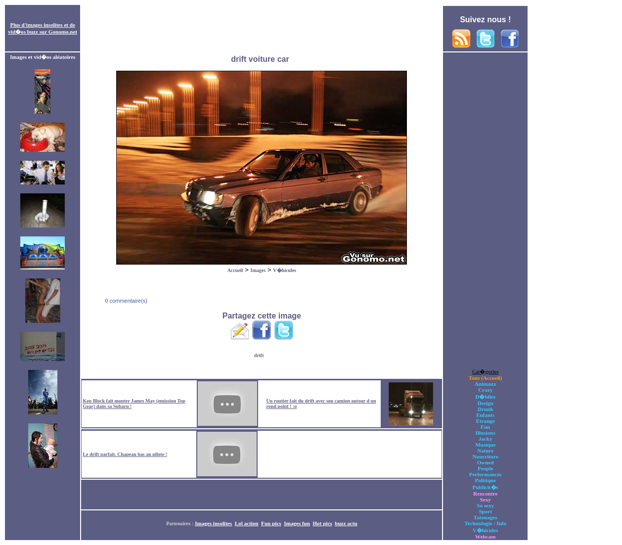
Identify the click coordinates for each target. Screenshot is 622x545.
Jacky (485, 439)
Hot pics (322, 523)
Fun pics (271, 523)
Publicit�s (485, 487)
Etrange (485, 421)
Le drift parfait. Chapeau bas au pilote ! (125, 454)
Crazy (485, 390)
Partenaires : (180, 523)
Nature (485, 451)
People (485, 468)
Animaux (485, 384)
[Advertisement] (262, 28)
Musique (485, 445)
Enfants (485, 415)
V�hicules (284, 270)
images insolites (44, 25)
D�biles (485, 397)
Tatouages (485, 517)
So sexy (485, 505)
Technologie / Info (485, 523)
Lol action (247, 523)
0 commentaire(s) (125, 301)
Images (258, 270)
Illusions (485, 433)
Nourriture (485, 456)
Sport (485, 511)
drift (259, 355)
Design (485, 403)
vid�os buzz (23, 32)
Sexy (485, 499)
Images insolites (213, 523)
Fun (485, 427)
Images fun (297, 523)
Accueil (235, 270)
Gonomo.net (62, 32)
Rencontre (485, 494)
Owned (485, 462)
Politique (485, 480)
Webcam (485, 537)
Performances (485, 474)
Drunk (485, 409)
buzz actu (346, 523)
